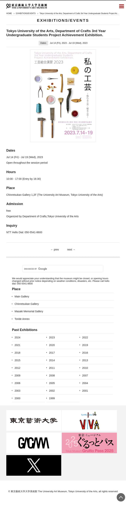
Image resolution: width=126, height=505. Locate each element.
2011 (52, 367)
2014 (52, 360)
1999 (52, 398)
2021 (17, 345)
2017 (52, 352)
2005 (52, 383)
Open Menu (121, 6)
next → (71, 249)
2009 (17, 375)
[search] (62, 268)
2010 (85, 367)
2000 (17, 398)
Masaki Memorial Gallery (28, 311)
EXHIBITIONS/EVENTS (25, 13)
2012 (17, 367)
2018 (17, 352)
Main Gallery (21, 296)
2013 (85, 360)
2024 (17, 337)
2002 (52, 390)
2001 (85, 390)
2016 (85, 352)
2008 (52, 375)
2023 (52, 337)
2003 (17, 390)
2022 (85, 337)
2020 (52, 345)
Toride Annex (22, 318)
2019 (85, 345)
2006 (17, 383)
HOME (9, 13)
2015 (17, 360)
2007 (85, 375)
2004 (85, 383)
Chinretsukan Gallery (26, 303)
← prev (54, 249)
